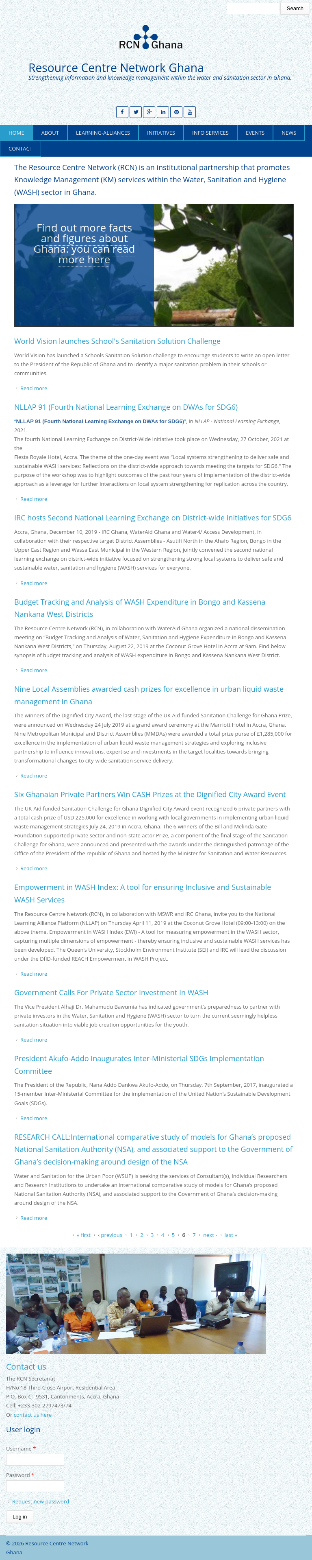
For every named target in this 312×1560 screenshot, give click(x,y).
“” (100, 421)
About (50, 132)
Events (255, 132)
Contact (20, 148)
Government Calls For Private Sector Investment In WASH (111, 992)
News (289, 132)
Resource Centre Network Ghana (116, 67)
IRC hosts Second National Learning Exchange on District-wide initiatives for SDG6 (152, 517)
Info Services (210, 132)
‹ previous (110, 1235)
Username (21, 1448)
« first (84, 1235)
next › (210, 1235)
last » (231, 1235)
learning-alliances (103, 132)
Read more (33, 388)
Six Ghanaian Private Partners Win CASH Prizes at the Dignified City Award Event (150, 794)
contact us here (33, 1414)
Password (20, 1475)
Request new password (40, 1501)
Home (16, 132)
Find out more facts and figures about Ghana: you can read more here (84, 243)
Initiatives (161, 132)
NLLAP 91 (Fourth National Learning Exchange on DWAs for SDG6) (126, 407)
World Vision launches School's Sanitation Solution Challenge (117, 341)
